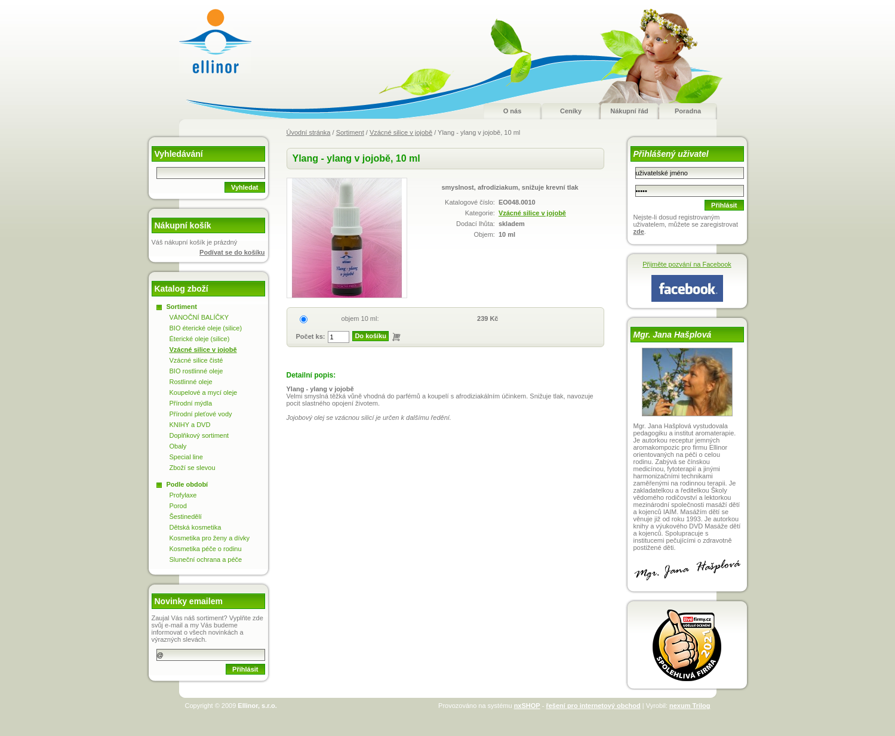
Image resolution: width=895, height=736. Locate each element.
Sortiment (350, 132)
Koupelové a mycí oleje (204, 392)
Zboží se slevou (193, 467)
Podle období (187, 484)
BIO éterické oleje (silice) (206, 328)
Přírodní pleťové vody (201, 414)
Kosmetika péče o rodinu (206, 548)
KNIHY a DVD (190, 424)
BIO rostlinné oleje (196, 371)
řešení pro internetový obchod (593, 705)
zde (638, 231)
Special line (186, 456)
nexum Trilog (689, 705)
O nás (512, 111)
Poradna (688, 111)
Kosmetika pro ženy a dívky (210, 538)
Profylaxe (183, 495)
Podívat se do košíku (231, 252)
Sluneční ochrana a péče (206, 559)
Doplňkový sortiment (199, 435)
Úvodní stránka (309, 132)
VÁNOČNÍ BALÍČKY (199, 317)
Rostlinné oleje (191, 381)
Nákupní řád (629, 111)
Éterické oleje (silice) (200, 338)
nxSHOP (527, 705)
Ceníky (571, 111)
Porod (178, 505)
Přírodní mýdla (191, 403)
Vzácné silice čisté (196, 360)
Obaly (178, 446)
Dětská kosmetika (196, 527)
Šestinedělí (186, 516)
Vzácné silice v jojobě (401, 132)
